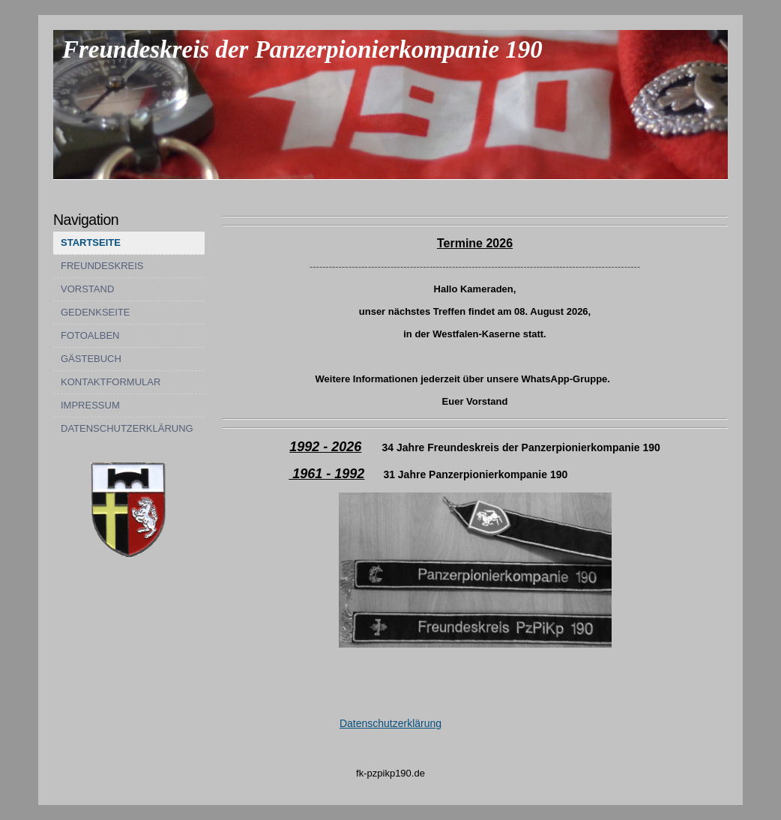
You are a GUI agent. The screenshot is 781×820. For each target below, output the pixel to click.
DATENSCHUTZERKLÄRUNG (127, 428)
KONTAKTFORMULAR (110, 382)
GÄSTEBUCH (91, 358)
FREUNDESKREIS (102, 265)
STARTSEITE (91, 242)
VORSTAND (87, 289)
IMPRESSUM (90, 405)
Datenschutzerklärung (390, 723)
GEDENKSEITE (95, 312)
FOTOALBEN (90, 335)
